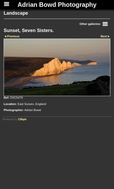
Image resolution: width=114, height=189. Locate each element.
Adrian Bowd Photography (57, 4)
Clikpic (22, 119)
